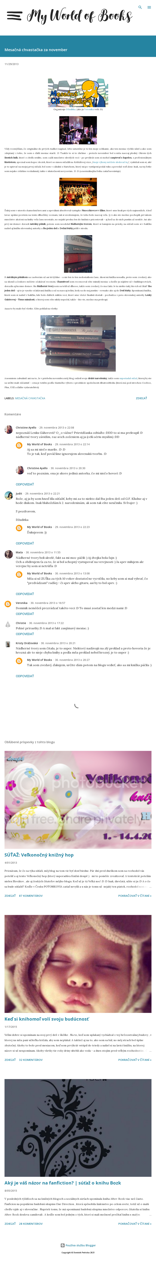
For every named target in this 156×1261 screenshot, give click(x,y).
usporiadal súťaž (128, 378)
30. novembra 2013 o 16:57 (47, 603)
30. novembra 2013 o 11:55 (43, 552)
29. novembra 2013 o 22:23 (72, 527)
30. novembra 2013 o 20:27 (72, 660)
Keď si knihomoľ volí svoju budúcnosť (47, 1019)
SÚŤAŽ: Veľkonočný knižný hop (39, 855)
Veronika (89, 109)
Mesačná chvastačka (30, 398)
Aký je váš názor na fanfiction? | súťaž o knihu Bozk (63, 1183)
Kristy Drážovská (27, 643)
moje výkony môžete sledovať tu (110, 162)
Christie (21, 623)
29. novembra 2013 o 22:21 (42, 493)
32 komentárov (31, 1060)
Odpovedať (25, 484)
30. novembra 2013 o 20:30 (68, 468)
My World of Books (39, 444)
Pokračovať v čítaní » (134, 895)
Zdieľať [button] (141, 398)
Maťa (19, 552)
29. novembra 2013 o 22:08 (56, 427)
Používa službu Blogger (78, 1245)
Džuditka (70, 109)
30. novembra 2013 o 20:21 (58, 643)
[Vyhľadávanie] (140, 7)
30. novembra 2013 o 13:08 (72, 573)
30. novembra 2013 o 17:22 (46, 623)
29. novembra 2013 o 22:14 (72, 444)
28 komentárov (31, 1223)
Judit (19, 493)
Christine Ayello (26, 427)
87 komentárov (31, 895)
